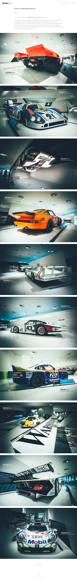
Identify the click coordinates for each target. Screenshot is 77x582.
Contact (73, 3)
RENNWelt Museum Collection (35, 17)
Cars (61, 3)
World (65, 3)
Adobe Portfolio (40, 577)
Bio (69, 3)
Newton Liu (43, 576)
